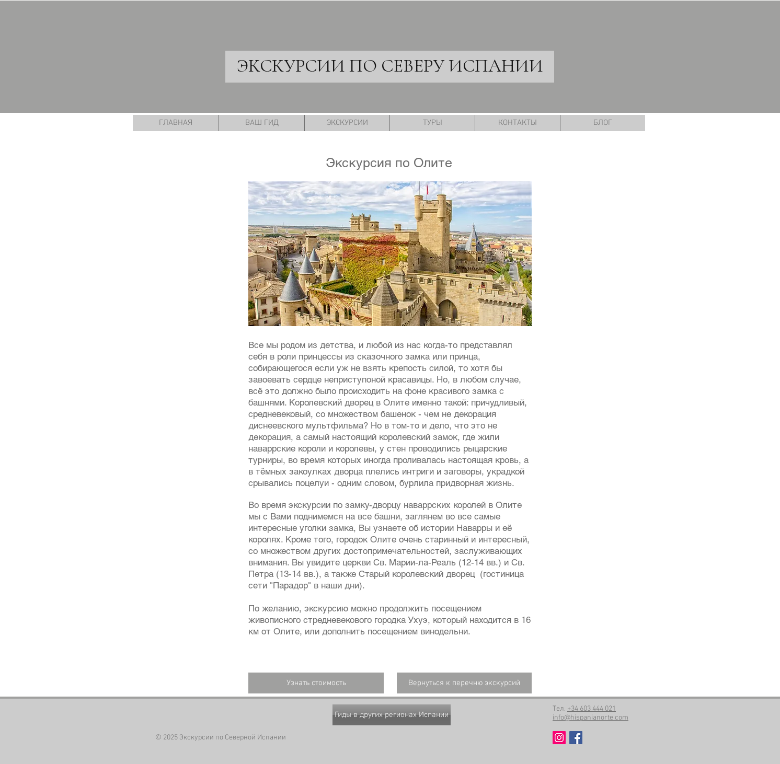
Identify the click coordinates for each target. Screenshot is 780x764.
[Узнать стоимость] (316, 683)
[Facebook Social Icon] (575, 737)
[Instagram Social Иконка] (559, 737)
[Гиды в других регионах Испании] (391, 714)
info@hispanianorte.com (590, 717)
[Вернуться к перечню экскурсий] (464, 683)
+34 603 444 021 (591, 708)
